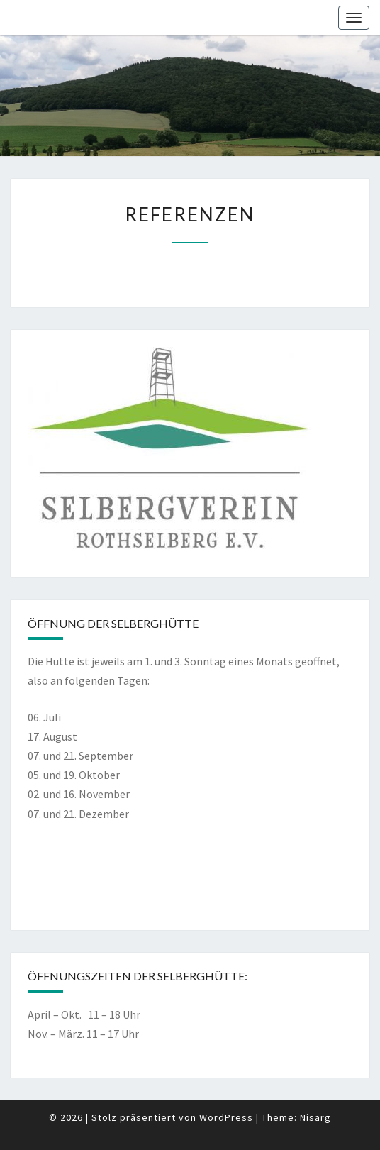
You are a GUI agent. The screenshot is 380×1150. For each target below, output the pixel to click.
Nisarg (315, 1117)
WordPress (226, 1117)
